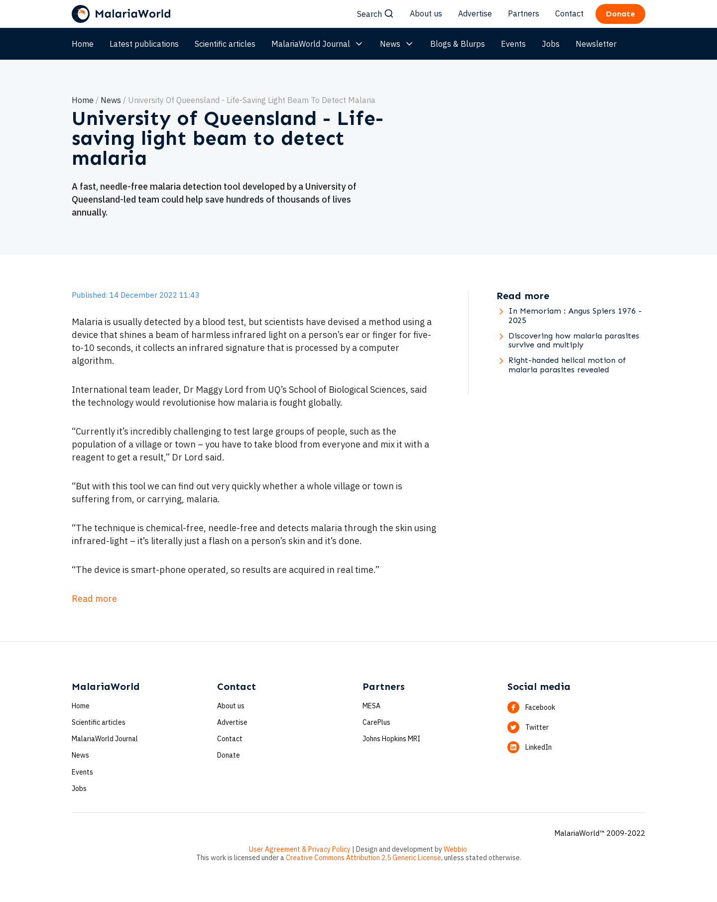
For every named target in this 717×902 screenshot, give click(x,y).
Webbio (455, 849)
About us (426, 13)
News (397, 44)
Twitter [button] (537, 727)
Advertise (475, 13)
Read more (94, 598)
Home (83, 44)
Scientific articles (225, 44)
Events (513, 44)
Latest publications (144, 44)
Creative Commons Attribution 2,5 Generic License (363, 857)
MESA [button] (371, 705)
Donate (228, 755)
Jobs (551, 44)
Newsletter (596, 44)
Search (375, 13)
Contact (569, 13)
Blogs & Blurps (457, 44)
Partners (523, 13)
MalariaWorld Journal (317, 44)
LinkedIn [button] (538, 747)
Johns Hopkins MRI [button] (391, 738)
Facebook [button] (540, 707)
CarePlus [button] (376, 722)
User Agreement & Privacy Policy (300, 849)
